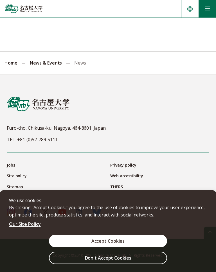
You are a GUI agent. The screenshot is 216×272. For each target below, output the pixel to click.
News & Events (46, 63)
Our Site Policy (25, 224)
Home (10, 63)
